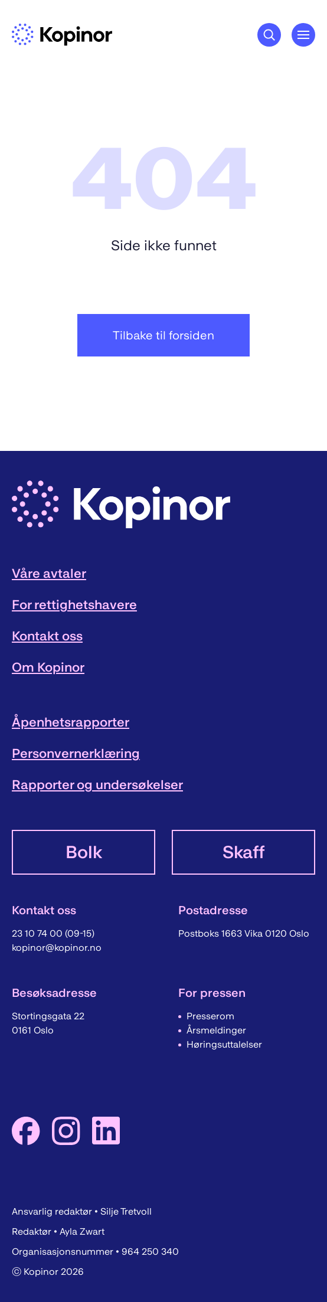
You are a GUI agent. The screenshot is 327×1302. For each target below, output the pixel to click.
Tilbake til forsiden (163, 335)
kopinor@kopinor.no (57, 947)
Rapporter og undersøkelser (97, 785)
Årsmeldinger (216, 1030)
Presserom (210, 1016)
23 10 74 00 (38, 933)
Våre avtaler (49, 573)
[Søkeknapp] (269, 35)
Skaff (243, 852)
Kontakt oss (47, 636)
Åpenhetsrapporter (70, 722)
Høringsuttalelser (224, 1044)
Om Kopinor (48, 667)
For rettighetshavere (74, 605)
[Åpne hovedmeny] (303, 35)
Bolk (84, 852)
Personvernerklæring (76, 753)
